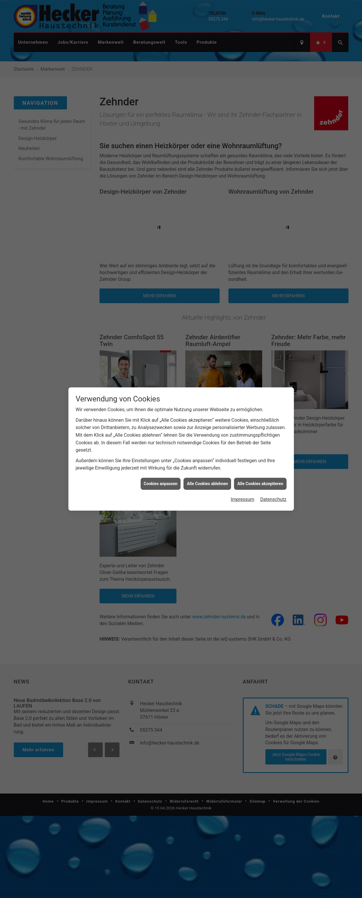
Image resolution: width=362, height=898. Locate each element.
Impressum (243, 498)
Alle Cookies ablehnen (207, 482)
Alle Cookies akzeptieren (260, 482)
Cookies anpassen (161, 482)
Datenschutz (273, 498)
